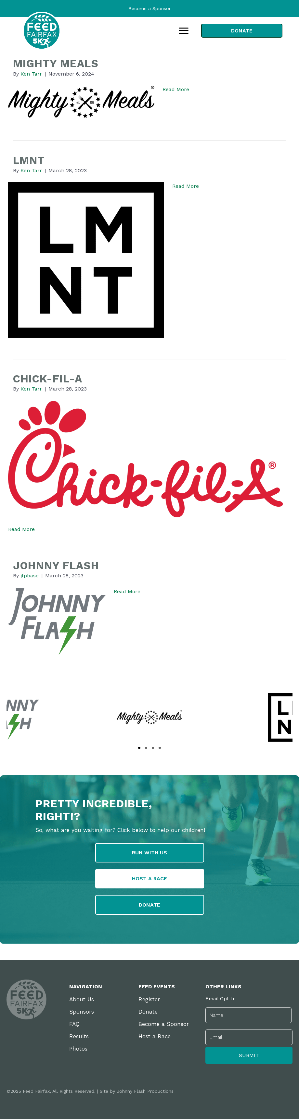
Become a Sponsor (149, 8)
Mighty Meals (55, 63)
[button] (139, 748)
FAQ (74, 1024)
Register (149, 1000)
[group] (149, 717)
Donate (148, 1012)
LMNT (29, 160)
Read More (175, 89)
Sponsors (81, 1012)
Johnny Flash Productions (145, 1091)
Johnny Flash (56, 565)
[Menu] (183, 30)
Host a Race (154, 1037)
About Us (81, 1000)
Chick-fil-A (47, 378)
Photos (78, 1049)
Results (79, 1037)
